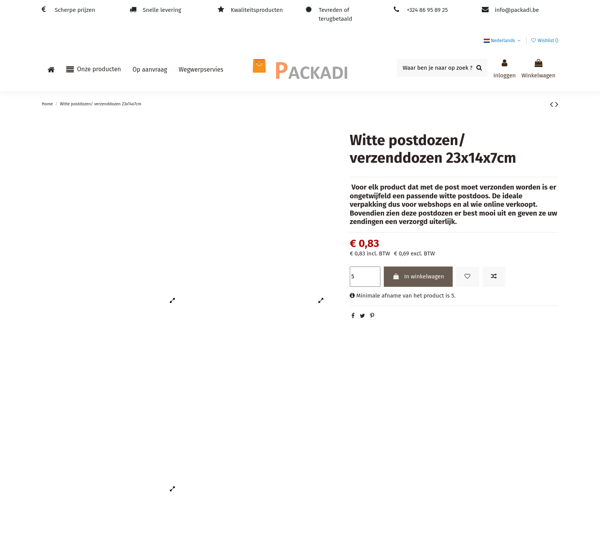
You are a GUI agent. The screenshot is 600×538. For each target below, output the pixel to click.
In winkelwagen (418, 276)
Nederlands (503, 40)
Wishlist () (544, 40)
